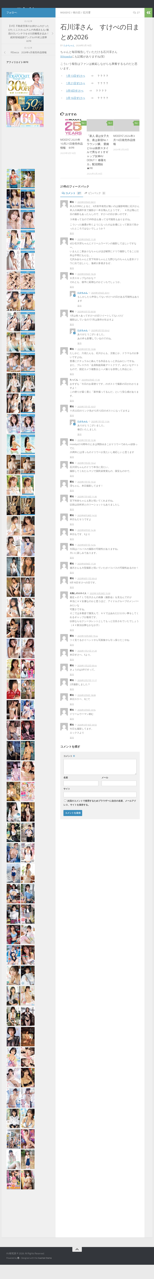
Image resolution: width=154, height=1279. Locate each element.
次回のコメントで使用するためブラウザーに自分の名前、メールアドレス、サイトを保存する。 (99, 817)
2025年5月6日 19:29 (86, 288)
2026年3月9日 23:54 (86, 724)
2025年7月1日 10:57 (86, 421)
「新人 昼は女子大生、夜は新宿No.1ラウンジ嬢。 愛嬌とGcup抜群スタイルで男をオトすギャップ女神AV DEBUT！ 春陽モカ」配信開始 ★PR (98, 166)
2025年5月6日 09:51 (86, 216)
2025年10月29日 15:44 (87, 650)
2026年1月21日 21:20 (87, 665)
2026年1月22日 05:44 (87, 680)
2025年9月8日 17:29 (86, 578)
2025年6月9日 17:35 (91, 394)
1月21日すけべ (75, 97)
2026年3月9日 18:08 (86, 709)
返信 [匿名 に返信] (72, 247)
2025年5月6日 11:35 (86, 253)
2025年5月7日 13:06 (86, 363)
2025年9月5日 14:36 (86, 544)
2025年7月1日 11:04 (100, 436)
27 (136, 26)
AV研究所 (20, 11)
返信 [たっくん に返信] (72, 415)
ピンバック (95, 207)
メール (105, 792)
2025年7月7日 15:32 (86, 496)
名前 (65, 792)
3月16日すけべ (75, 112)
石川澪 (86, 26)
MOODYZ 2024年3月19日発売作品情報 (124, 154)
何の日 (76, 26)
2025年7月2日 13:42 (86, 477)
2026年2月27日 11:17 (87, 694)
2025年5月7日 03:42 (100, 345)
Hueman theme (45, 1272)
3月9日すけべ (74, 105)
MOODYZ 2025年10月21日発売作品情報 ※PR (71, 158)
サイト (66, 803)
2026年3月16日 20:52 (87, 739)
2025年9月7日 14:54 (86, 559)
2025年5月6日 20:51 (100, 307)
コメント (72, 207)
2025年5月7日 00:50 (86, 326)
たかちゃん (69, 59)
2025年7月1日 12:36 (86, 454)
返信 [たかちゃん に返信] (79, 320)
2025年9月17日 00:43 (87, 593)
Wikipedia (66, 71)
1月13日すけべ (75, 90)
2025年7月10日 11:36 (87, 511)
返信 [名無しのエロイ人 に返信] (72, 644)
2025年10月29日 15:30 (100, 607)
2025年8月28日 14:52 (87, 529)
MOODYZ (65, 26)
